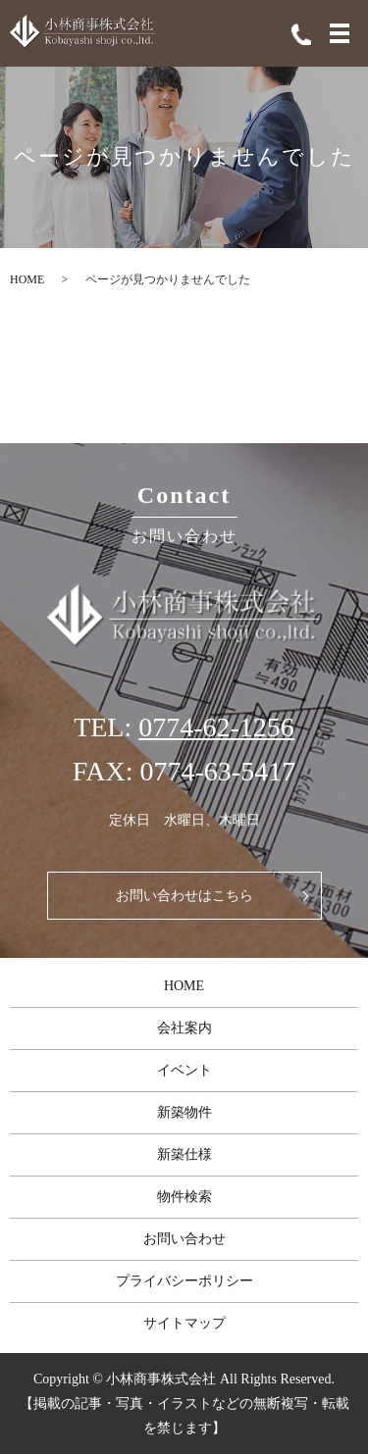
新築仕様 (184, 1154)
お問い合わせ (184, 1238)
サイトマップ (184, 1323)
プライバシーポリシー (184, 1281)
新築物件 (184, 1112)
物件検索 (184, 1196)
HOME (27, 279)
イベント (184, 1070)
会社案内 (184, 1028)
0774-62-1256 (216, 727)
